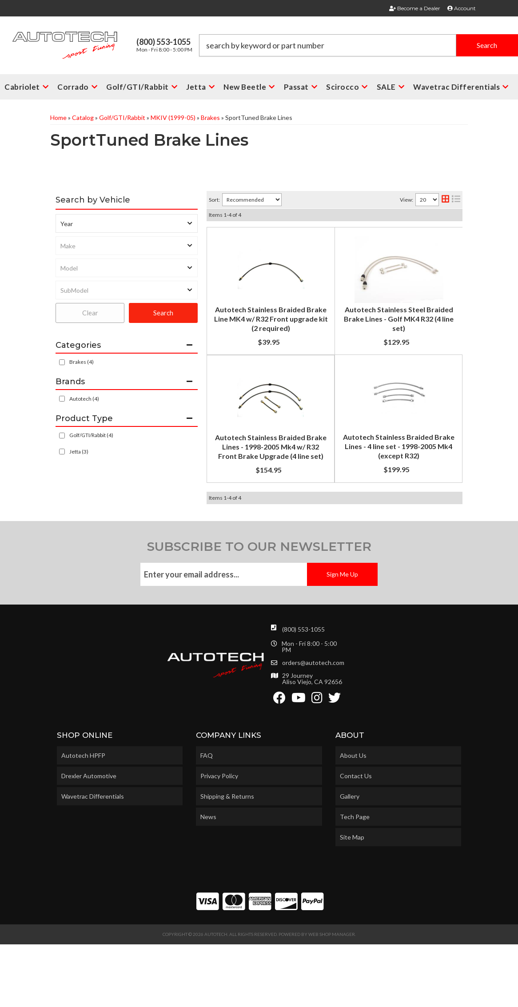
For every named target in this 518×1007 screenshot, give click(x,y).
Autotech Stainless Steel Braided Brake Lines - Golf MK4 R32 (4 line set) (331, 332)
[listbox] (127, 223)
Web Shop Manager (331, 996)
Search (163, 313)
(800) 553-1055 (303, 692)
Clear (90, 313)
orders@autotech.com (313, 725)
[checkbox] (62, 399)
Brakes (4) (81, 361)
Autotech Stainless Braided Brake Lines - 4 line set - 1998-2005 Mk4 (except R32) (328, 485)
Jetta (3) (78, 451)
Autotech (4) (84, 398)
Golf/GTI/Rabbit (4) (91, 435)
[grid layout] (445, 199)
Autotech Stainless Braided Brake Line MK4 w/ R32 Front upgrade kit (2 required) (327, 247)
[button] (358, 45)
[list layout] (456, 199)
